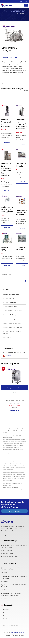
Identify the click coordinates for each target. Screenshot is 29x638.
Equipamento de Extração (19, 18)
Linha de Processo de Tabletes (11, 294)
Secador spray (4, 248)
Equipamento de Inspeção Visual (12, 323)
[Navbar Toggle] (26, 5)
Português (24, 1)
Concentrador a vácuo (22, 248)
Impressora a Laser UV (7, 489)
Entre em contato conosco (10, 625)
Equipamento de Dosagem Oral (11, 315)
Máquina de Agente (8, 337)
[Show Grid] (25, 91)
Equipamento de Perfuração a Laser (12, 327)
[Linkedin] (5, 535)
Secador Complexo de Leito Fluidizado (7, 123)
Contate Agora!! (14, 511)
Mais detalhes (14, 411)
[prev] (2, 83)
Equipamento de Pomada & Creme (12, 310)
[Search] (12, 281)
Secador (9, 485)
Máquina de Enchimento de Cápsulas (10, 487)
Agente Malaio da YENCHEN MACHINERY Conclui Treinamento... (13, 586)
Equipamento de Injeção (9, 319)
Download (7, 356)
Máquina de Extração (21, 165)
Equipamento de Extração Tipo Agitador (7, 209)
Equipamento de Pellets (9, 302)
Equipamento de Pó (8, 298)
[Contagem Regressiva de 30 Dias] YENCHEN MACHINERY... (12, 569)
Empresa (5, 616)
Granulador (19, 483)
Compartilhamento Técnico (10, 622)
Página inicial (6, 609)
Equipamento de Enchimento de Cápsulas (12, 332)
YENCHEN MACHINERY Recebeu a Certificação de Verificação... (11, 594)
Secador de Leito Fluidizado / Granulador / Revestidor (21, 124)
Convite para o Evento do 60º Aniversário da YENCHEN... (14, 577)
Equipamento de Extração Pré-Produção (22, 212)
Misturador (5, 485)
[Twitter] (3, 535)
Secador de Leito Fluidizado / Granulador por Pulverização (6, 169)
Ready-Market (20, 635)
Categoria (10, 18)
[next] (26, 83)
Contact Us (12, 491)
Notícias (5, 619)
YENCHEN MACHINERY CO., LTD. (19, 632)
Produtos (5, 612)
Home (4, 18)
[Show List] (27, 91)
